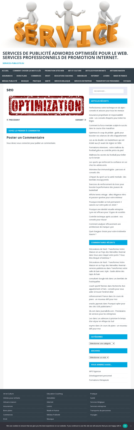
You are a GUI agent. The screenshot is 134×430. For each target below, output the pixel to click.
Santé (47, 81)
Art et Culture (74, 71)
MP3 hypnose (95, 371)
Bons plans (22, 76)
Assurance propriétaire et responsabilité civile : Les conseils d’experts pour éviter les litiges (107, 118)
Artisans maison (117, 71)
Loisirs (106, 76)
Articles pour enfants (95, 71)
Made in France (120, 76)
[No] (130, 426)
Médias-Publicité (9, 81)
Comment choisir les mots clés (27, 71)
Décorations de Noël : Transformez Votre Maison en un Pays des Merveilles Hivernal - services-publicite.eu (107, 265)
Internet (95, 76)
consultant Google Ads (98, 278)
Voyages (127, 81)
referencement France (98, 296)
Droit (47, 76)
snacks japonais (96, 303)
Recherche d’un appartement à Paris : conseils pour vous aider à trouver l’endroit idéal (107, 289)
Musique (25, 81)
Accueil (5, 71)
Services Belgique (62, 81)
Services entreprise (83, 81)
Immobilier (82, 76)
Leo (90, 318)
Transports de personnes (107, 81)
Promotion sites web (54, 71)
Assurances (7, 76)
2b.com (92, 311)
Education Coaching (63, 76)
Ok (125, 426)
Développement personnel (100, 375)
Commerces (36, 76)
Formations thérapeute (99, 380)
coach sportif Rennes (98, 286)
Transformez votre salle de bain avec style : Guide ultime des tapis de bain (108, 271)
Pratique (37, 81)
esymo (92, 325)
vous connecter (23, 143)
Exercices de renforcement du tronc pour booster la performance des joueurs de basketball (106, 187)
